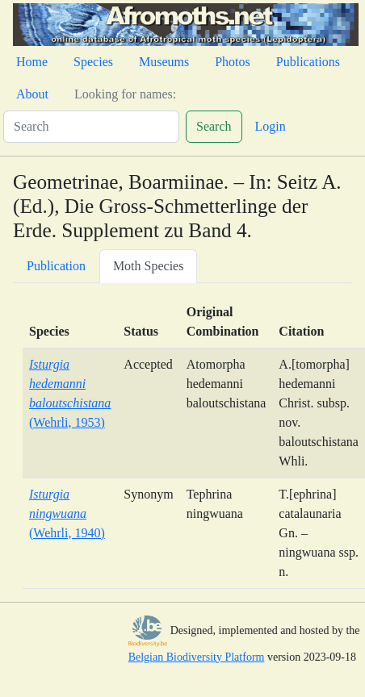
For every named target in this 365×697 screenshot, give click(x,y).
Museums (164, 62)
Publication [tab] (56, 266)
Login (270, 126)
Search (214, 126)
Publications (308, 62)
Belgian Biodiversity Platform (196, 657)
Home (32, 62)
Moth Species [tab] (148, 266)
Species (93, 62)
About (32, 94)
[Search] (91, 127)
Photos (232, 62)
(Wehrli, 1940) (67, 513)
